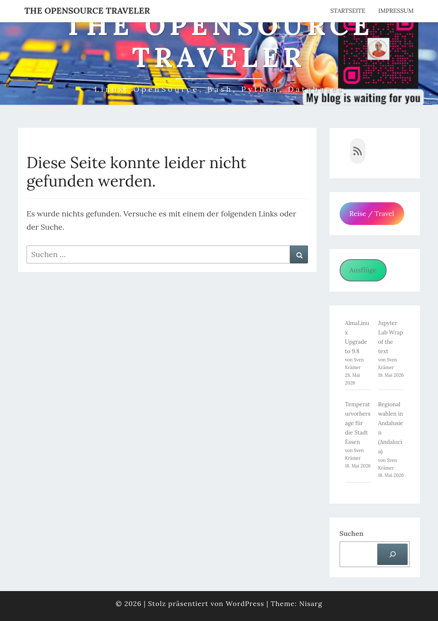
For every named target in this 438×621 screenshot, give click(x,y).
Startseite (347, 11)
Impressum (396, 11)
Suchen (352, 533)
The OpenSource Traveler (87, 10)
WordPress (245, 603)
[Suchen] (392, 554)
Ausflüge (363, 270)
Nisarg (310, 603)
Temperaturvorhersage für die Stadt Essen (358, 423)
